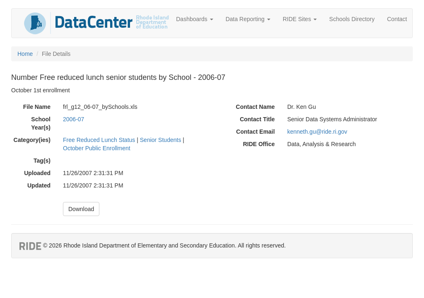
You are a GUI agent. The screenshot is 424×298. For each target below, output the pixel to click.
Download (81, 209)
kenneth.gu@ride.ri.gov (317, 131)
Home (25, 53)
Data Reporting (248, 19)
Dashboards (194, 19)
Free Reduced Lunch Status (99, 140)
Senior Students (160, 140)
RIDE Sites (300, 19)
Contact (397, 19)
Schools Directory (352, 19)
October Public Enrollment (96, 148)
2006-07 (73, 119)
